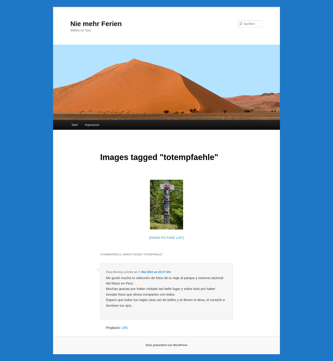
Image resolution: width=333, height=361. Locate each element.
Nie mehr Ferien (96, 23)
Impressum (92, 125)
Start (74, 125)
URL (125, 328)
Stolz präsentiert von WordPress (166, 345)
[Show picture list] (166, 237)
